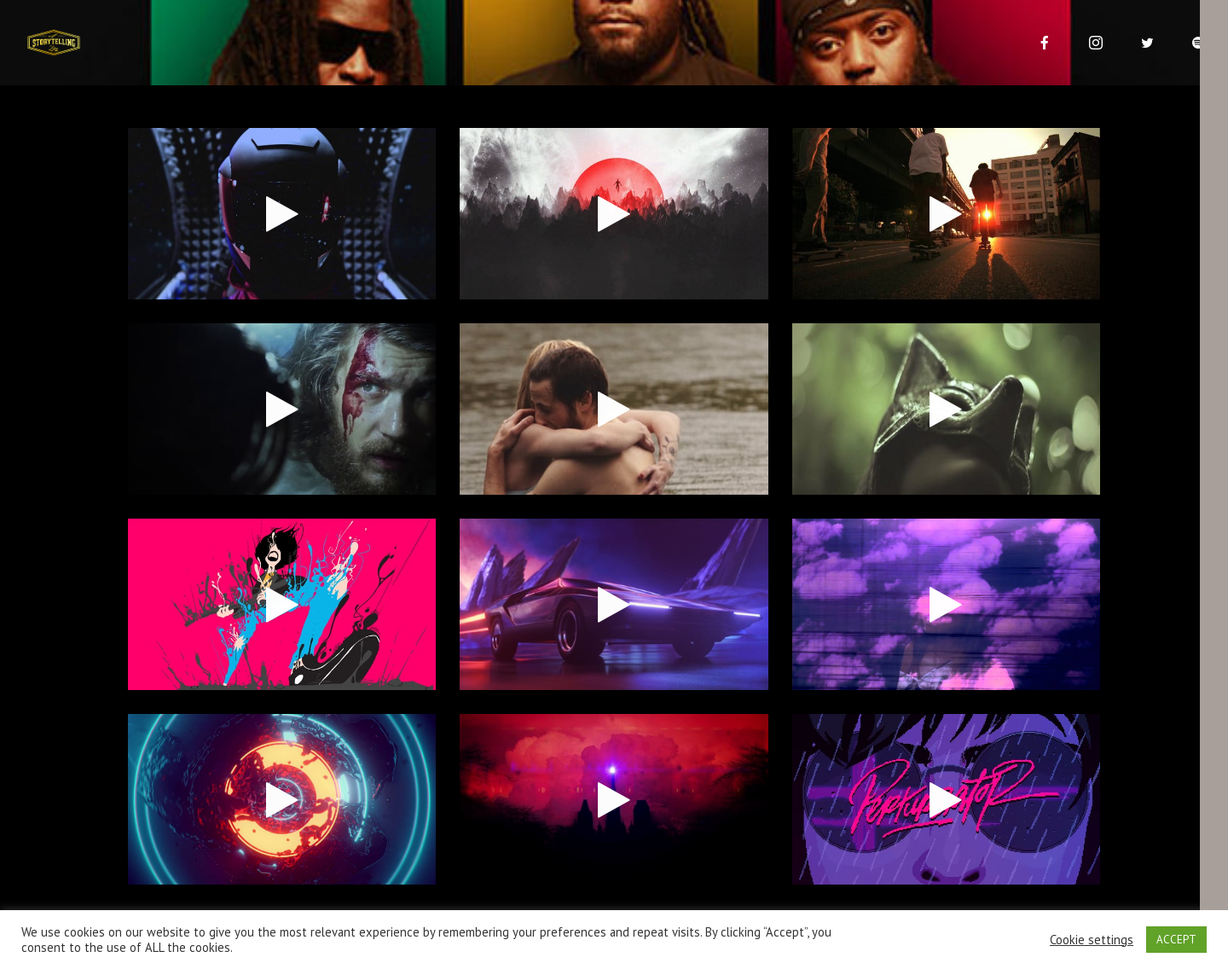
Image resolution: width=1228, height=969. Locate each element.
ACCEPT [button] (1176, 939)
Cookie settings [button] (1091, 940)
